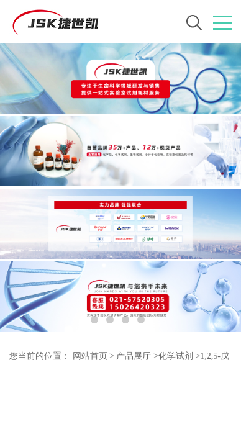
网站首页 (90, 356)
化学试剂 (175, 356)
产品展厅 (133, 356)
